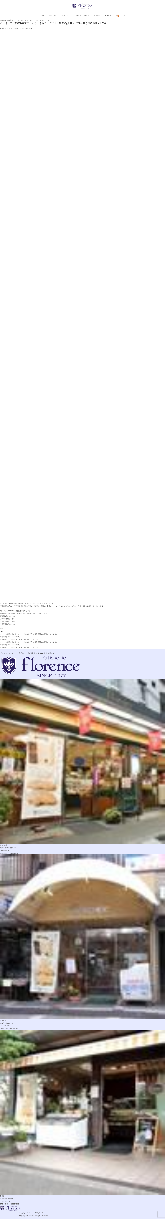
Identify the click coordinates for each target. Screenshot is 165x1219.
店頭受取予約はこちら (7, 616)
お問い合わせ (52, 653)
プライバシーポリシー (7, 653)
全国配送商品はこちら (7, 621)
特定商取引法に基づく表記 (36, 653)
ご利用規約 (21, 653)
